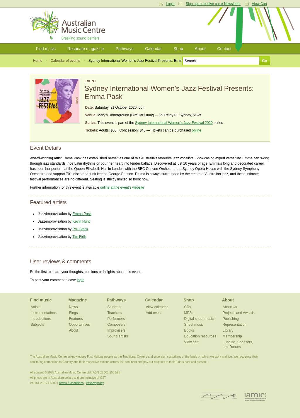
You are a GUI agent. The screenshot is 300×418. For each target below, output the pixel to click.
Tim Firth (79, 237)
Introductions (40, 319)
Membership (232, 336)
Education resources (200, 336)
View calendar (157, 307)
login (80, 280)
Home (37, 61)
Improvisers (117, 330)
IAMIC (255, 397)
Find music (46, 48)
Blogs (73, 313)
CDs (187, 307)
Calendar (153, 48)
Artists (35, 307)
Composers (116, 325)
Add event (154, 313)
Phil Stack (80, 229)
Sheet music (194, 325)
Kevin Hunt (81, 221)
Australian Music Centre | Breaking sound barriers (69, 25)
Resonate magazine (85, 48)
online (196, 130)
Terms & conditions (71, 383)
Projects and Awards (239, 313)
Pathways (125, 48)
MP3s (188, 313)
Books (189, 330)
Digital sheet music (199, 319)
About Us (230, 307)
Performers (116, 319)
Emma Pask (81, 214)
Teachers (115, 313)
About (200, 48)
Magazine (77, 300)
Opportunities (79, 325)
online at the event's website (122, 187)
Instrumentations (43, 313)
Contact (224, 48)
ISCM (218, 397)
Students (114, 307)
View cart (191, 342)
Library (228, 330)
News (73, 307)
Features (76, 319)
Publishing (231, 319)
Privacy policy (95, 383)
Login (170, 4)
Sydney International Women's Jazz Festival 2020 (174, 123)
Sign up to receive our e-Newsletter (213, 4)
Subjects (37, 325)
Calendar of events (65, 61)
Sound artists (118, 336)
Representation (234, 325)
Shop (178, 48)
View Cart (259, 4)
